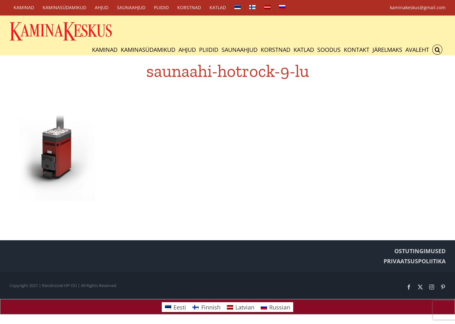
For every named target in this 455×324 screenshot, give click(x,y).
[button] (437, 49)
